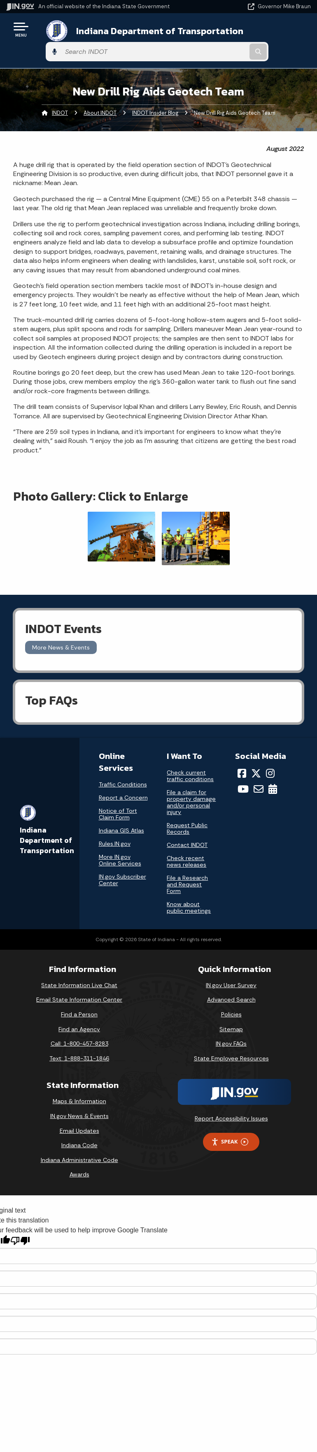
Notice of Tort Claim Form (118, 798)
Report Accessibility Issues (231, 1102)
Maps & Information (79, 1085)
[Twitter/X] (256, 757)
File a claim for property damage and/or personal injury (191, 786)
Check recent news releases (186, 845)
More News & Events (61, 631)
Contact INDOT (187, 829)
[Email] (258, 773)
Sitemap (231, 1013)
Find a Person (79, 998)
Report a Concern (123, 781)
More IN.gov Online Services (120, 844)
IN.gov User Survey (231, 969)
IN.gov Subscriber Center (122, 864)
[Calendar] (272, 773)
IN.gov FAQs (231, 1027)
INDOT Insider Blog (155, 96)
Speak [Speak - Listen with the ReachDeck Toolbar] (229, 1126)
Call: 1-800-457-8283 (79, 1027)
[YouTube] (243, 773)
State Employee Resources (231, 1042)
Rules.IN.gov (115, 827)
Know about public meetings (189, 891)
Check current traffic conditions (190, 760)
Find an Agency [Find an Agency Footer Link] (79, 1013)
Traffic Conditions (123, 768)
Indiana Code (79, 1129)
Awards (79, 1158)
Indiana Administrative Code (79, 1144)
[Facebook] (242, 757)
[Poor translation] (20, 1224)
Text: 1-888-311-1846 (79, 1042)
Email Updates (79, 1114)
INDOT (60, 96)
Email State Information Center (79, 983)
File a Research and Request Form (187, 868)
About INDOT (100, 96)
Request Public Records (187, 812)
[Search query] (266, 33)
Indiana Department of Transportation (116, 32)
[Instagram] (270, 757)
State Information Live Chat (79, 969)
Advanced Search (231, 983)
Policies (231, 998)
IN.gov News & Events (79, 1100)
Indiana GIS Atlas (121, 814)
